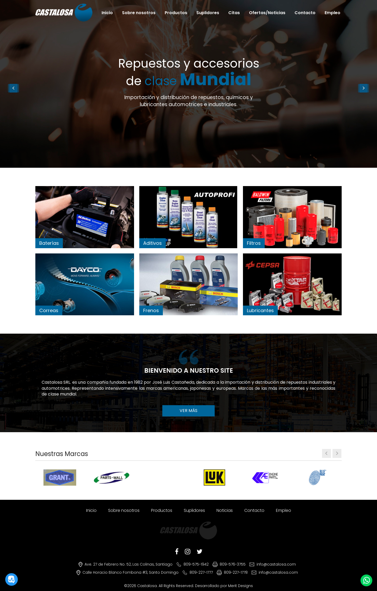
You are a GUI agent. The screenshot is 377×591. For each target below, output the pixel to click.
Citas (234, 12)
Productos (176, 12)
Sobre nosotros (139, 12)
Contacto (305, 12)
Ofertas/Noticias (267, 12)
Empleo (332, 12)
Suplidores (207, 12)
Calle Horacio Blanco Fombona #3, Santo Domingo (130, 572)
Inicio (107, 12)
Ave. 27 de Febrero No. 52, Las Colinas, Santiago (129, 564)
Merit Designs (240, 585)
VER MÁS (188, 411)
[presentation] (326, 453)
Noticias (225, 510)
